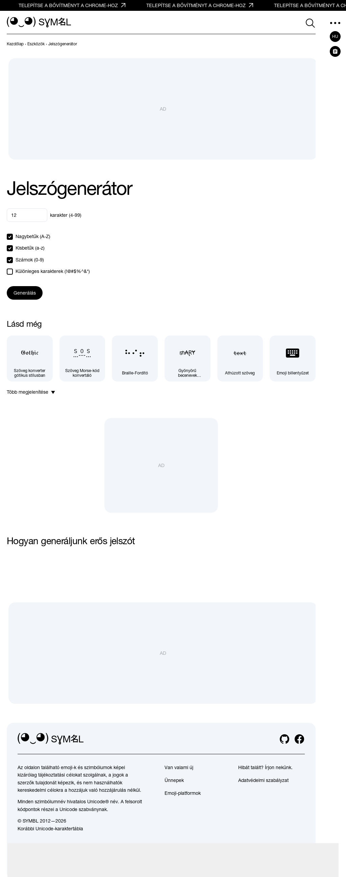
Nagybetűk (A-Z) (33, 236)
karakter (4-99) (65, 215)
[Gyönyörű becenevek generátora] (188, 359)
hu (335, 36)
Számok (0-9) (30, 259)
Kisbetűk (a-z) (30, 248)
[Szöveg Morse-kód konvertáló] (82, 359)
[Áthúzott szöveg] (240, 359)
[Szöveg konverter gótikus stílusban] (30, 359)
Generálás (25, 293)
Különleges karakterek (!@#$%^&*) (53, 271)
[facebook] (299, 739)
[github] (284, 739)
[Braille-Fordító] (135, 359)
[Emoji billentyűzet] (293, 359)
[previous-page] (15, 44)
